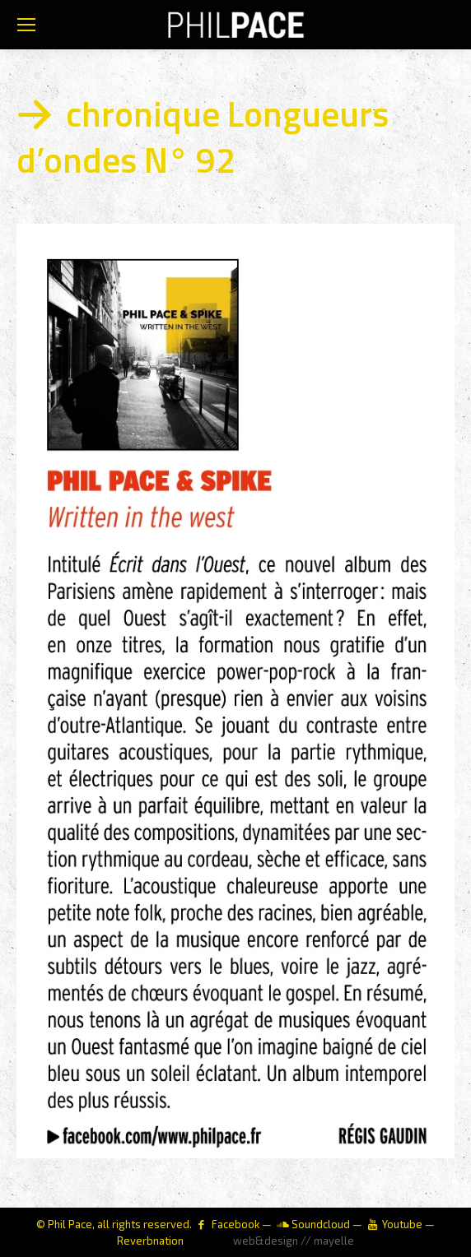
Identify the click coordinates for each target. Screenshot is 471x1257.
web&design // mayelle (293, 1240)
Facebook (235, 1224)
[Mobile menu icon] (26, 25)
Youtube (402, 1224)
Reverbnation (150, 1240)
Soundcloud (320, 1224)
